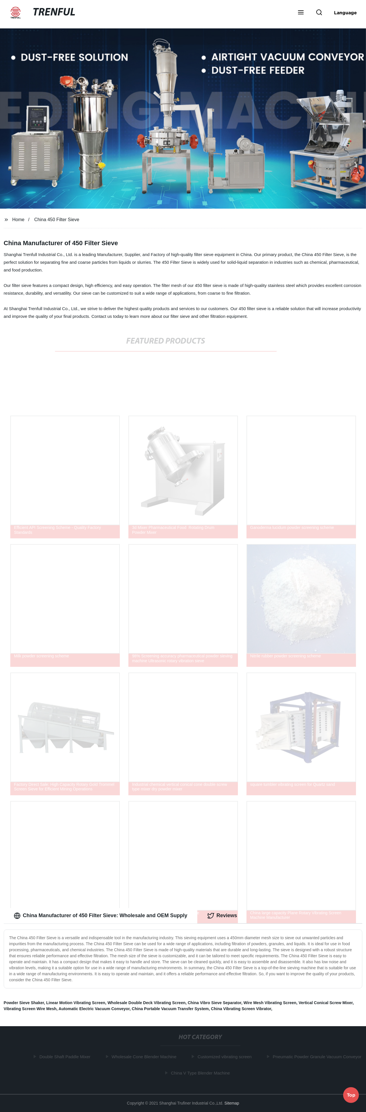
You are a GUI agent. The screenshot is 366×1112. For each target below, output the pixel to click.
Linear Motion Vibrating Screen (75, 1002)
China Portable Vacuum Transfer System (170, 1008)
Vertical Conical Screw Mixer (326, 1002)
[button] (300, 13)
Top (351, 1094)
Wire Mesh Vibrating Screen (270, 1002)
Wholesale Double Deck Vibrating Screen (147, 1002)
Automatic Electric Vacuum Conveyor (94, 1008)
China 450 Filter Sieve (56, 219)
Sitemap (231, 1103)
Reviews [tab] (222, 915)
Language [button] (345, 12)
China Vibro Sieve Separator (214, 1002)
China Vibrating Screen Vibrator (241, 1008)
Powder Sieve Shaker (24, 1002)
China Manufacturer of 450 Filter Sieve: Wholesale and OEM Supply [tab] (100, 915)
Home (18, 219)
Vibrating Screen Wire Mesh (30, 1008)
